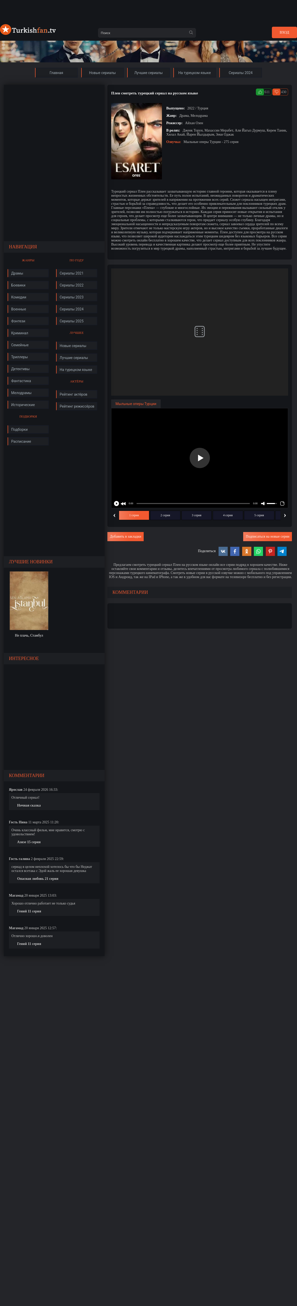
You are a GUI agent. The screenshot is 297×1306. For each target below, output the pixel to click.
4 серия (228, 515)
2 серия (165, 515)
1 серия (134, 515)
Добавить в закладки (125, 536)
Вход (284, 32)
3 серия (197, 515)
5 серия (259, 515)
